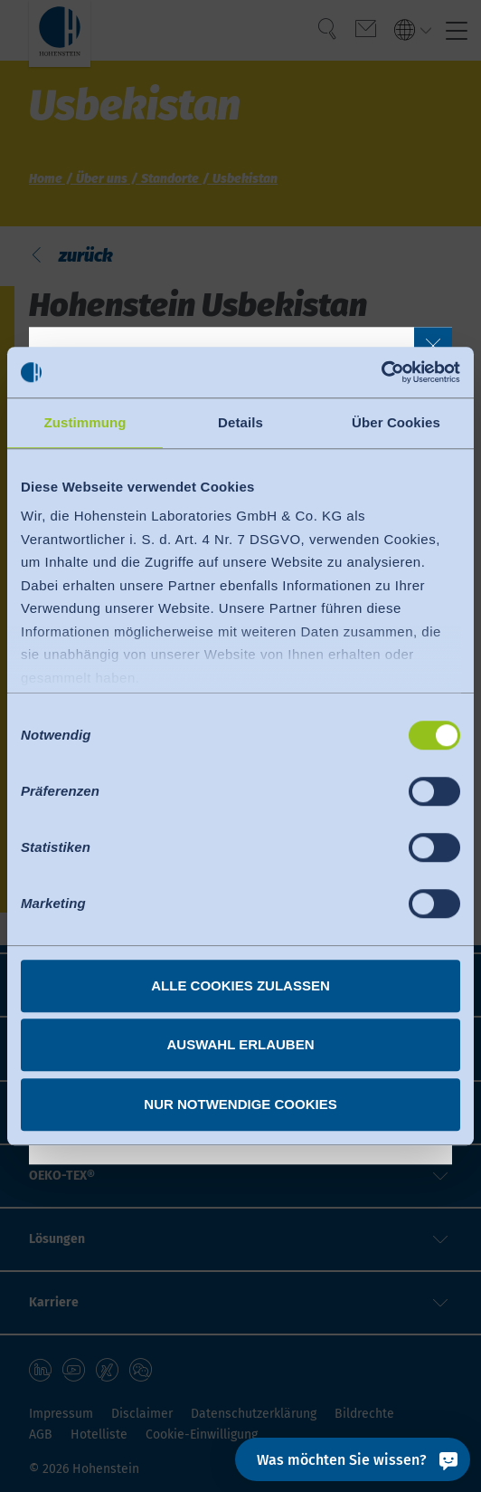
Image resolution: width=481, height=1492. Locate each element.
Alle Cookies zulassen (240, 985)
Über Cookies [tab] (396, 422)
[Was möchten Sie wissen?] (352, 1459)
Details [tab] (240, 422)
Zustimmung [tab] (85, 422)
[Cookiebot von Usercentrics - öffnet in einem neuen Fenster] (381, 372)
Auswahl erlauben (240, 1044)
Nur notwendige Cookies (240, 1104)
